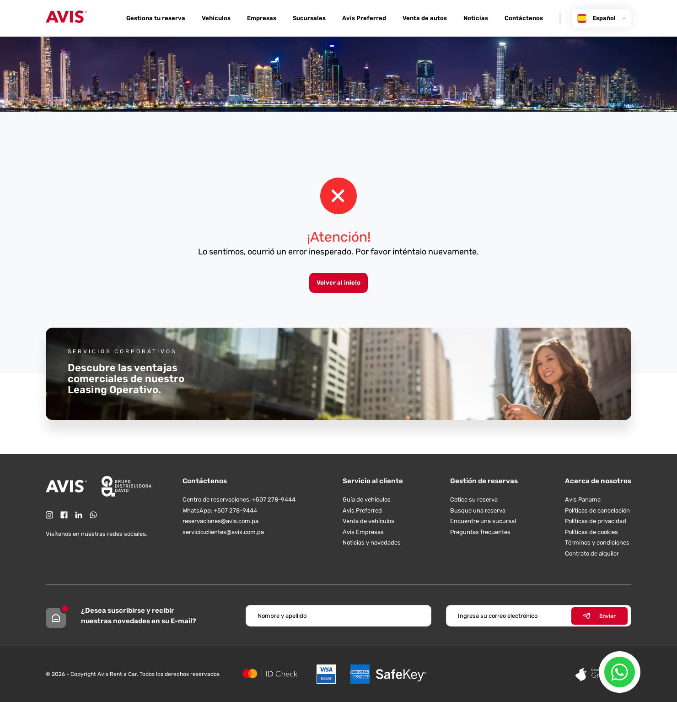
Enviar (599, 616)
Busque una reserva (477, 510)
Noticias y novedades (372, 542)
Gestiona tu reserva (155, 18)
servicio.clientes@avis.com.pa (223, 532)
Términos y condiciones (597, 542)
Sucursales (309, 18)
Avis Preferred (364, 18)
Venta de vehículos (368, 521)
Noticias (475, 18)
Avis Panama (583, 499)
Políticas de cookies (591, 532)
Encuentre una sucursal (483, 521)
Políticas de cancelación (597, 510)
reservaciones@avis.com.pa (220, 521)
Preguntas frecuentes (480, 532)
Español (601, 18)
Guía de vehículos (367, 499)
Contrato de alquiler (592, 553)
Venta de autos (425, 18)
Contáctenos (524, 18)
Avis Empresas (363, 532)
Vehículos (216, 18)
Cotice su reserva (474, 499)
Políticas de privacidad (595, 521)
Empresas (261, 18)
